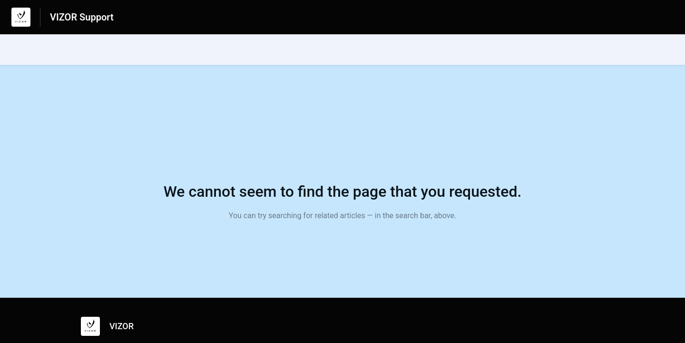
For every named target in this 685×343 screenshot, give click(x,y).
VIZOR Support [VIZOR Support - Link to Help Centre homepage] (82, 17)
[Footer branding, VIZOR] (112, 326)
